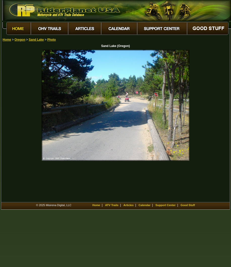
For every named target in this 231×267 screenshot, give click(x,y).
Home (7, 39)
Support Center (165, 205)
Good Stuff (188, 205)
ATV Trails (111, 205)
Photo (51, 39)
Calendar (144, 205)
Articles (128, 205)
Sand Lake (36, 39)
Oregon (20, 39)
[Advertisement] (20, 125)
